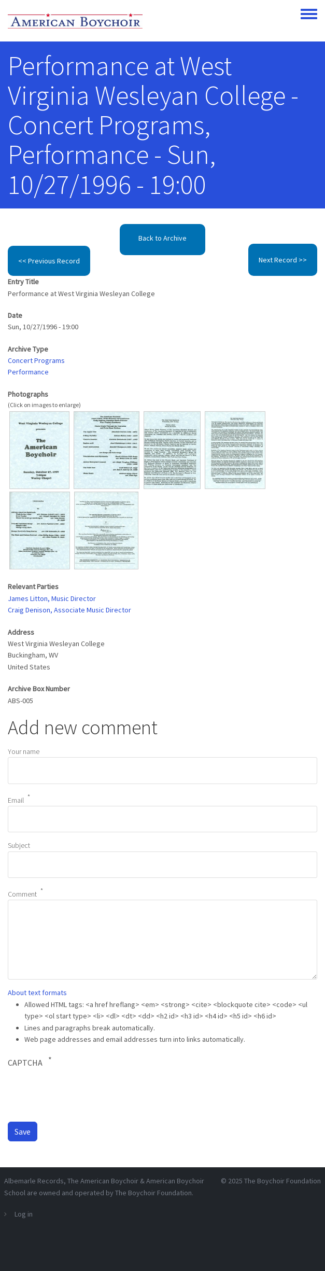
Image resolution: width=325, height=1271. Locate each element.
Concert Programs (36, 360)
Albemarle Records (34, 1180)
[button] (39, 449)
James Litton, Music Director (52, 598)
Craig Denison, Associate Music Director (69, 609)
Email (16, 799)
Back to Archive (162, 238)
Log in (24, 1214)
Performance (28, 371)
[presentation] (86, 1094)
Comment (22, 894)
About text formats (37, 992)
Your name (23, 751)
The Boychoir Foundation (282, 1180)
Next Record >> (283, 259)
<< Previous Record (49, 261)
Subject (19, 845)
